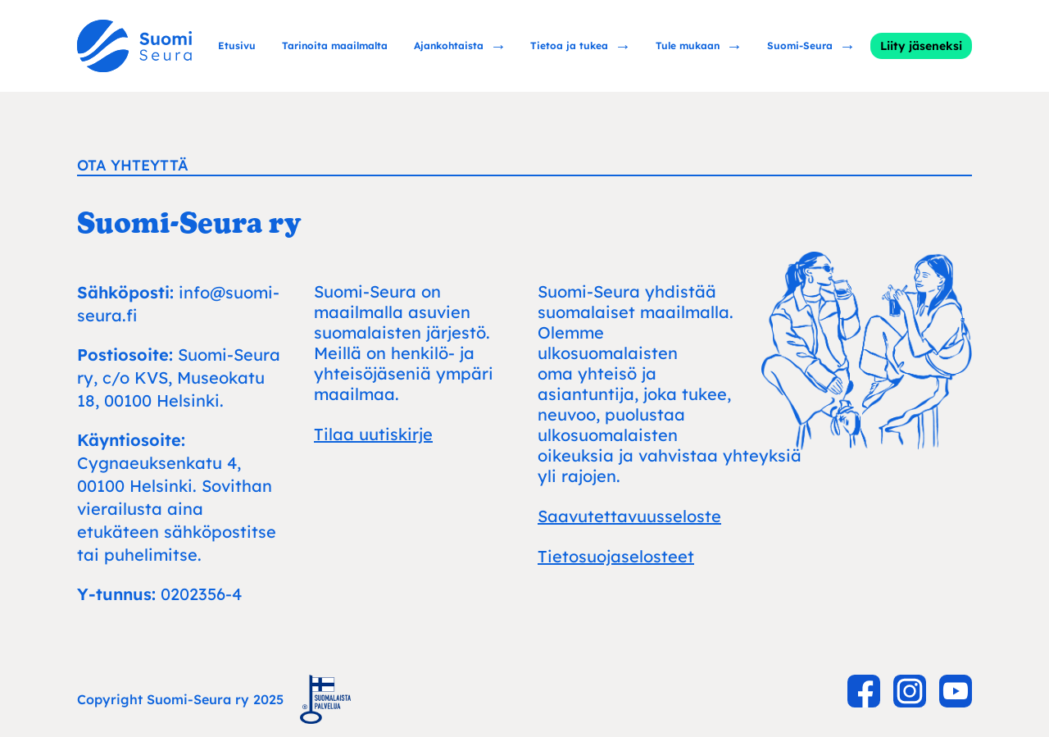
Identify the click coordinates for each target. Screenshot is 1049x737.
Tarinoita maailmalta (335, 45)
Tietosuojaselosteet (616, 556)
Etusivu (237, 45)
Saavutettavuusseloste (629, 516)
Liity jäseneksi (921, 46)
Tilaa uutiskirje (373, 434)
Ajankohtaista (449, 45)
